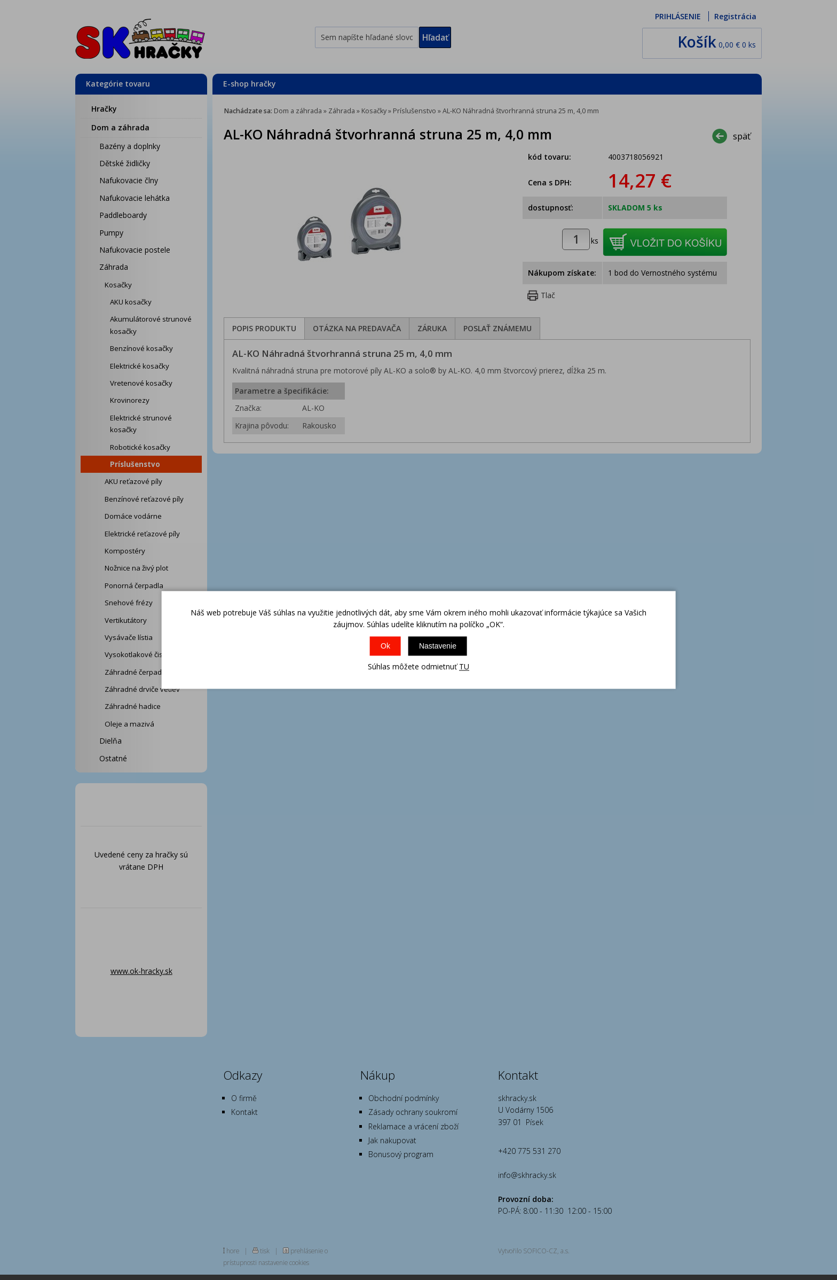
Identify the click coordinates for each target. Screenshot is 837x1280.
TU (464, 666)
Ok (385, 646)
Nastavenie (437, 646)
